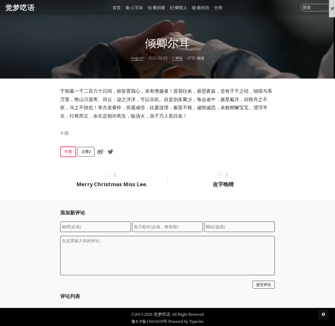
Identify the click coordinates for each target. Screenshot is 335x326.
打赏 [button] (68, 151)
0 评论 (177, 58)
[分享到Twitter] (110, 151)
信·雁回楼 (156, 7)
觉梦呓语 (20, 7)
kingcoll (137, 58)
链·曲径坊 (200, 7)
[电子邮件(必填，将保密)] (167, 227)
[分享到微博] (100, 151)
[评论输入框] (167, 255)
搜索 (307, 7)
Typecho (196, 321)
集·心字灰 (134, 7)
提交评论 (263, 284)
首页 (117, 7)
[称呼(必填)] (95, 227)
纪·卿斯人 (178, 7)
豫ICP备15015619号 (149, 321)
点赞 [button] (86, 151)
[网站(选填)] (239, 227)
